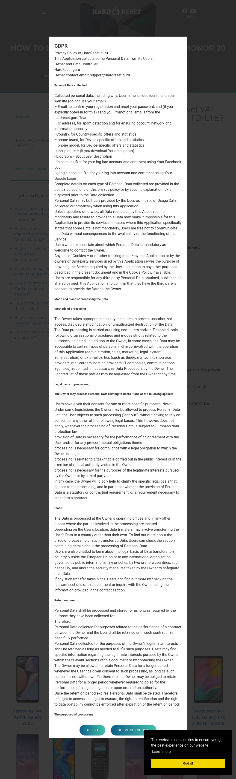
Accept (92, 730)
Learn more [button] (161, 751)
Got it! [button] (188, 763)
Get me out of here (134, 730)
